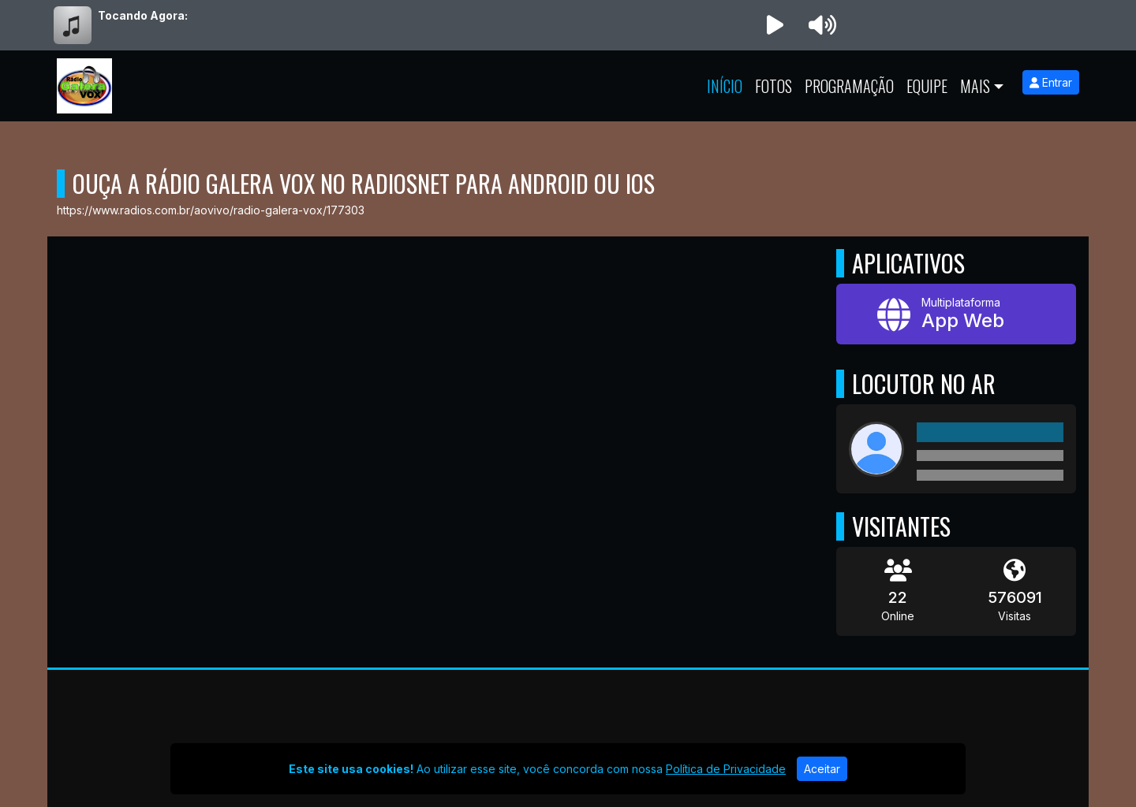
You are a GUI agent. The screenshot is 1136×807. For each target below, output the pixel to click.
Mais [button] (975, 86)
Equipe (926, 86)
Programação (849, 86)
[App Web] (956, 314)
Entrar (1051, 82)
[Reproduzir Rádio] (775, 25)
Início (724, 86)
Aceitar (822, 768)
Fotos (773, 86)
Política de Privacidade (726, 768)
